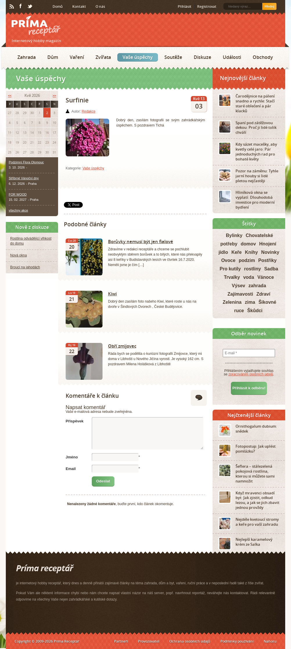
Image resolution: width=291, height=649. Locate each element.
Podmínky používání (237, 641)
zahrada (257, 285)
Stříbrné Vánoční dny (24, 178)
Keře (236, 252)
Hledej (269, 6)
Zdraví (263, 294)
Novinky (270, 252)
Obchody (263, 57)
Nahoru (270, 641)
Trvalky (232, 277)
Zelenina (232, 302)
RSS (12, 6)
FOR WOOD (18, 194)
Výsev (238, 285)
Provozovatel (148, 641)
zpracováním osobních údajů (251, 374)
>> (54, 95)
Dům (52, 57)
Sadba (271, 268)
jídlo (223, 252)
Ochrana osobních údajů (189, 641)
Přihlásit (184, 6)
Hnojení (267, 243)
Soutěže (173, 57)
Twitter (30, 6)
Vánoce (265, 277)
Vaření (77, 57)
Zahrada (26, 57)
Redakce (88, 111)
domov (248, 243)
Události (232, 57)
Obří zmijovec (122, 346)
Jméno (72, 457)
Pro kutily (230, 268)
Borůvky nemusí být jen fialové (140, 241)
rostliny (252, 268)
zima (250, 302)
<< (9, 95)
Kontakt (79, 6)
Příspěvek (74, 421)
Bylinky (234, 235)
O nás (100, 6)
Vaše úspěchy (138, 57)
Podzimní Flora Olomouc (26, 162)
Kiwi (112, 294)
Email (71, 469)
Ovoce (228, 260)
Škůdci (254, 310)
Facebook (20, 6)
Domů (58, 6)
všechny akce (18, 210)
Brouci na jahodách (25, 267)
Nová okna (18, 255)
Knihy (251, 252)
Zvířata (103, 57)
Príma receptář (36, 26)
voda (248, 277)
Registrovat (206, 6)
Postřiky (267, 260)
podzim (247, 260)
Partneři (121, 641)
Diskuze (202, 57)
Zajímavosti (240, 294)
